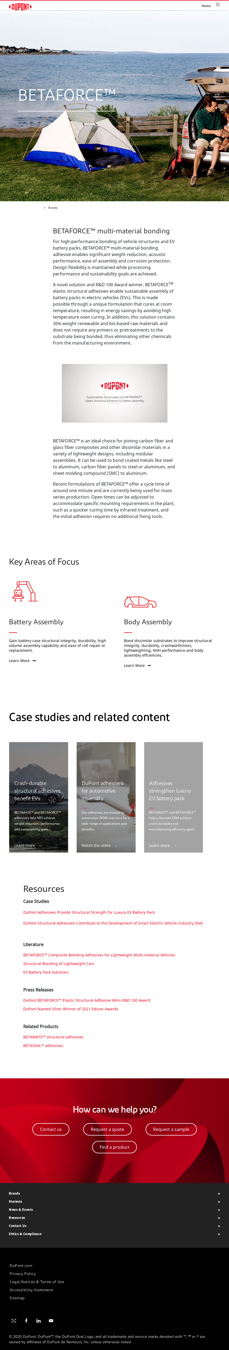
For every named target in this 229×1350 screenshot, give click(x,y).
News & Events (21, 1210)
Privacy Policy (23, 1274)
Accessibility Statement (31, 1290)
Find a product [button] (114, 1147)
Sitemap (17, 1298)
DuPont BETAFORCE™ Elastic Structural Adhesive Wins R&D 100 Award (86, 1000)
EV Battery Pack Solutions (46, 972)
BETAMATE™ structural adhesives (53, 1036)
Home (206, 6)
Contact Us (17, 1226)
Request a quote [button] (107, 1129)
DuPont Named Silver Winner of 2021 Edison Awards (70, 1008)
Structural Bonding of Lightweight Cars (58, 963)
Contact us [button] (51, 1129)
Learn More (22, 660)
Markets (15, 1202)
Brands (14, 1193)
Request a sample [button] (171, 1129)
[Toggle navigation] (222, 4)
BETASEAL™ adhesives (43, 1045)
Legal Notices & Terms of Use (37, 1282)
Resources (17, 1218)
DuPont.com (21, 1266)
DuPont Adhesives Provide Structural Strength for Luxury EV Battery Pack (89, 912)
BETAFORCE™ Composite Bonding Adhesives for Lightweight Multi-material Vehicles (99, 954)
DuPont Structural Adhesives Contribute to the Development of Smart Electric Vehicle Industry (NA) (113, 923)
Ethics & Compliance (25, 1234)
